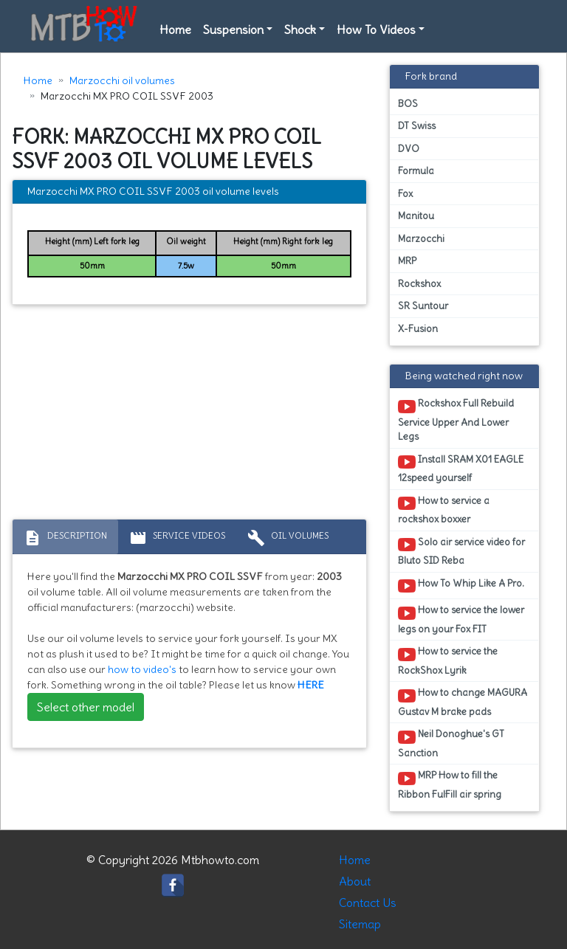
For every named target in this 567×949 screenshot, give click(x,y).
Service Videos (177, 538)
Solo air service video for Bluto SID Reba (461, 551)
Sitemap (360, 924)
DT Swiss (417, 126)
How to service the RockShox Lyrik (448, 660)
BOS (408, 103)
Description (65, 538)
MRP (407, 261)
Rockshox (419, 283)
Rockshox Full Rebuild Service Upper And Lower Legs (456, 420)
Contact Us (367, 902)
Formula (416, 171)
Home (175, 29)
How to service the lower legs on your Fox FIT (461, 619)
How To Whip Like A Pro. (461, 586)
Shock (300, 29)
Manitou (416, 216)
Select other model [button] (85, 707)
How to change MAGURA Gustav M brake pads (462, 701)
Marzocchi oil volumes (122, 80)
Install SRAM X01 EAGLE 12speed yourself (460, 468)
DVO (408, 148)
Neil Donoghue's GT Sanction (451, 743)
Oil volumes (288, 538)
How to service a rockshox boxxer (443, 509)
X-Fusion (418, 328)
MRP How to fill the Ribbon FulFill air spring (449, 784)
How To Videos (376, 29)
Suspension (233, 29)
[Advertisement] (189, 415)
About (355, 881)
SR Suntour (423, 306)
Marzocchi (421, 238)
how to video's (142, 669)
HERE (311, 684)
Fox (405, 193)
